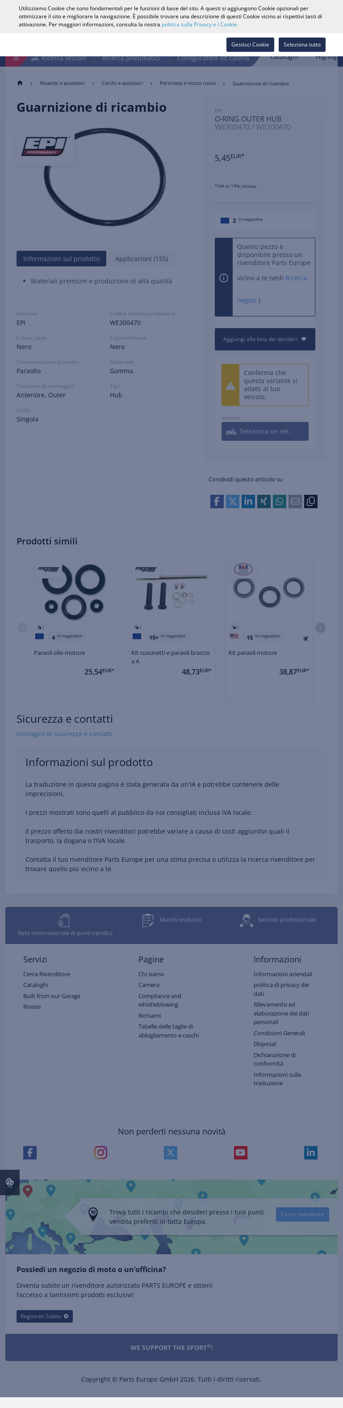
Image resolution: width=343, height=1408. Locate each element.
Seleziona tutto (302, 44)
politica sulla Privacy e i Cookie (199, 24)
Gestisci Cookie (250, 44)
